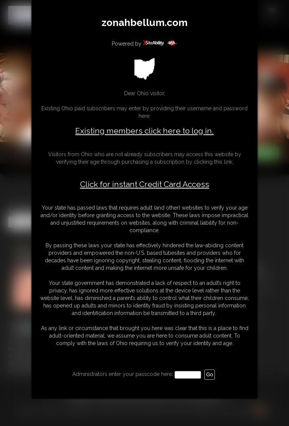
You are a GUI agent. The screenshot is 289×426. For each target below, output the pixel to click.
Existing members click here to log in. (144, 130)
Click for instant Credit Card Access (144, 184)
